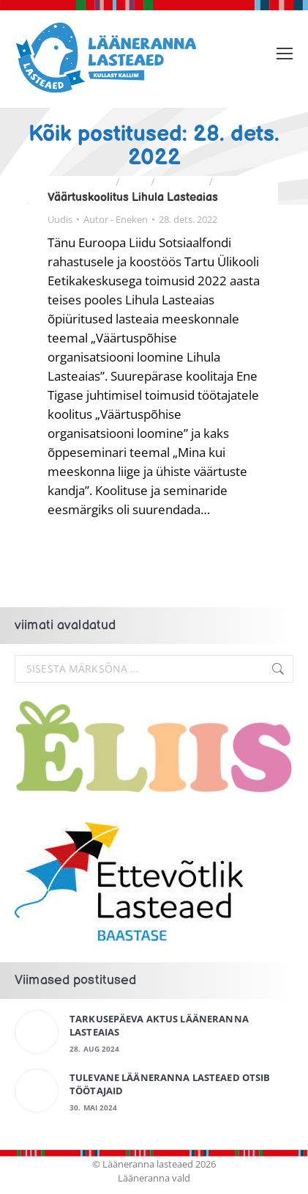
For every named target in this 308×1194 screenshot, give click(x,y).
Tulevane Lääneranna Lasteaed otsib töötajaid (170, 1084)
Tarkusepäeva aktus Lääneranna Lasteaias (159, 1025)
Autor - (115, 219)
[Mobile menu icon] (284, 53)
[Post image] (37, 1032)
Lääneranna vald (154, 1177)
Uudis (60, 219)
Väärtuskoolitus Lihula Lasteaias (133, 198)
